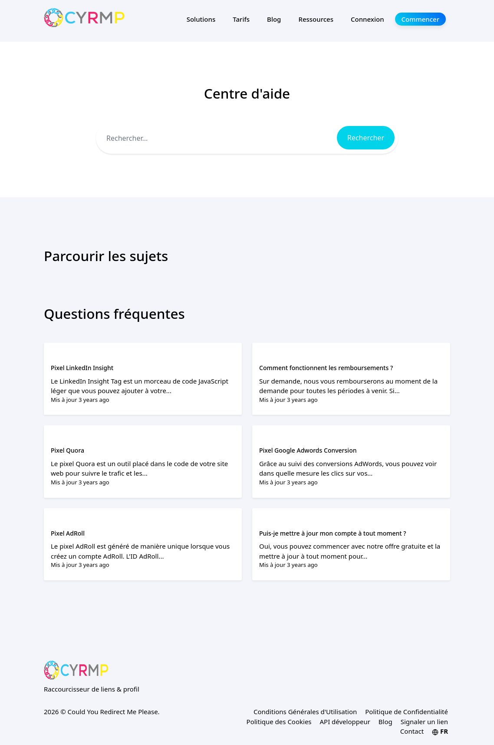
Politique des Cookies (279, 721)
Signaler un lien (424, 721)
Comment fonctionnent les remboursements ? (326, 368)
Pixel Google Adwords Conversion (307, 450)
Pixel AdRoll (68, 533)
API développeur (344, 721)
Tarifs (241, 19)
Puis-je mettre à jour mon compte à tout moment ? (332, 533)
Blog (274, 19)
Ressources (315, 19)
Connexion (367, 19)
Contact (412, 731)
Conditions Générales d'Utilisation (305, 711)
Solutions (201, 19)
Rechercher (365, 137)
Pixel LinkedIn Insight (82, 368)
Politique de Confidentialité (406, 711)
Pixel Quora (67, 450)
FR (440, 731)
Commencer (420, 19)
